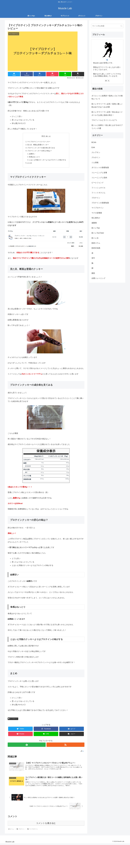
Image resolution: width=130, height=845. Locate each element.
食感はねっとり (34, 157)
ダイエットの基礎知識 (100, 168)
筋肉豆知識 (96, 248)
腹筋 (93, 273)
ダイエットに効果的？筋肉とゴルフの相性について (107, 97)
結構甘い (32, 154)
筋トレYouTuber (98, 233)
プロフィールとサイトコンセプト (104, 120)
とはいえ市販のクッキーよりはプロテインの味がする (47, 161)
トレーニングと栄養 (99, 173)
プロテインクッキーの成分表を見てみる (41, 148)
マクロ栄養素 (97, 213)
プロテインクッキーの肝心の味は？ (39, 151)
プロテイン (96, 198)
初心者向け (96, 218)
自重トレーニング (98, 278)
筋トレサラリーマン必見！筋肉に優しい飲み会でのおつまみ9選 (107, 105)
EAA (93, 148)
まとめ (29, 164)
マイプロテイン (13, 719)
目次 (43, 136)
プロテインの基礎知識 (100, 203)
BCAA (94, 143)
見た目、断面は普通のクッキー (38, 145)
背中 (93, 258)
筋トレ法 (95, 238)
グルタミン (96, 158)
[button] (121, 26)
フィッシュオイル (98, 188)
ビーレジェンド (98, 183)
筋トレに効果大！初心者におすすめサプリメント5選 (107, 126)
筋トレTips (96, 228)
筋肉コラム (96, 243)
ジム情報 (95, 163)
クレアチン (96, 153)
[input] (107, 26)
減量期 (94, 223)
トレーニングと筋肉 (99, 178)
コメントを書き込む (46, 824)
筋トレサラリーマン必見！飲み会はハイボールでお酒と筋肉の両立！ (107, 113)
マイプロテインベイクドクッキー (38, 142)
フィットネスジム (98, 193)
